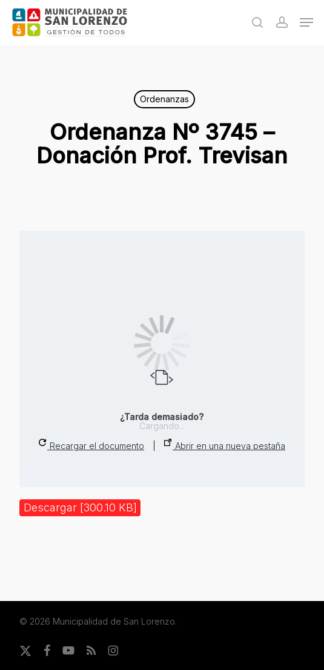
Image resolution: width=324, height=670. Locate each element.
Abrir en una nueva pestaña (224, 445)
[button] (306, 22)
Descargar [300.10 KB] (80, 507)
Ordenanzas (164, 99)
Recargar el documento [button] (91, 445)
